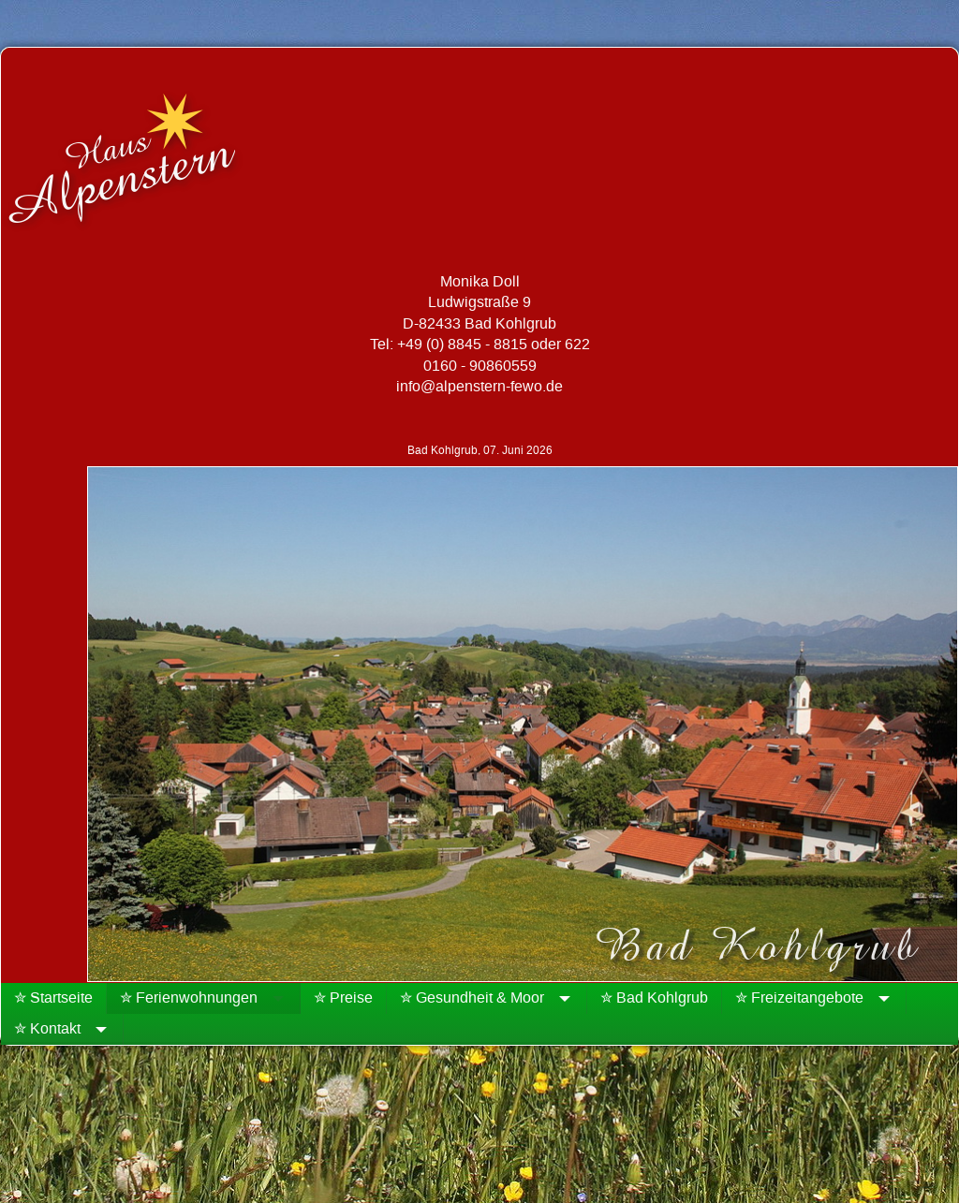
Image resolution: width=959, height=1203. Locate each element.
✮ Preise (343, 998)
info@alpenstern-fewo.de (479, 386)
